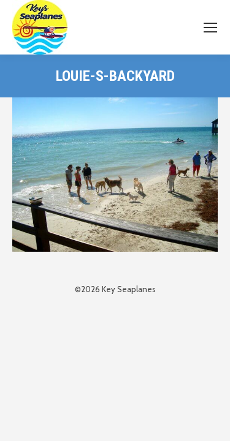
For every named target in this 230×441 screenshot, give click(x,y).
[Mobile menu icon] (210, 27)
